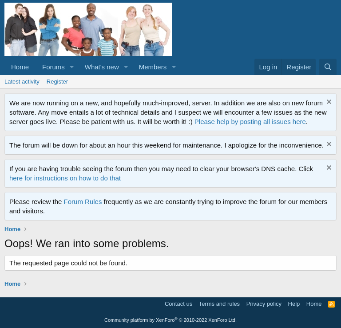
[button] (72, 67)
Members (153, 67)
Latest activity (22, 81)
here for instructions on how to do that (65, 178)
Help (294, 303)
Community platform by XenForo (170, 320)
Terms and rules (219, 303)
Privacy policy (264, 303)
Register (57, 81)
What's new (102, 67)
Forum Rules (83, 201)
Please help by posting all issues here (250, 121)
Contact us (178, 303)
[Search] (328, 67)
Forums (53, 67)
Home (20, 67)
